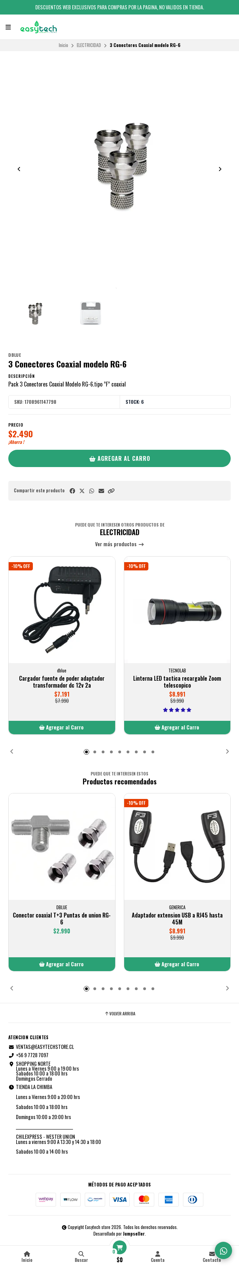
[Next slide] (220, 169)
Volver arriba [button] (119, 1014)
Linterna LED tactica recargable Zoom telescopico (177, 682)
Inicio (63, 44)
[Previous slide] (19, 169)
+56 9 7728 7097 (28, 1055)
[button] (111, 491)
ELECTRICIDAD (89, 44)
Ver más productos (119, 544)
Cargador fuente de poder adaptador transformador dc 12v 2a (61, 682)
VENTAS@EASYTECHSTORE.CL (41, 1046)
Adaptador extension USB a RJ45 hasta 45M (177, 918)
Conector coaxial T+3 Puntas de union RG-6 (62, 918)
